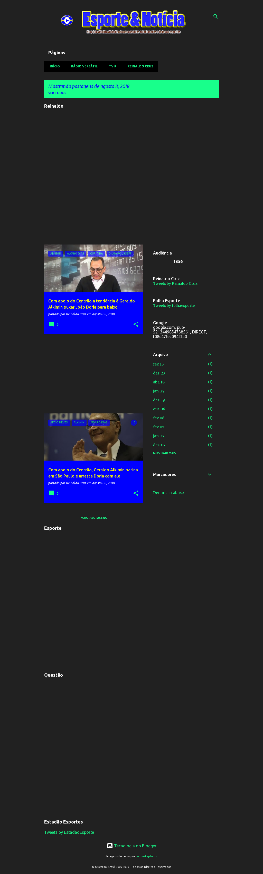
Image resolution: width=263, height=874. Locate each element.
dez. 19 (159, 400)
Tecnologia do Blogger (131, 845)
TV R (111, 66)
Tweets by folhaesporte (174, 305)
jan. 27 (158, 436)
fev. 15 (158, 364)
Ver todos (57, 93)
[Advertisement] (91, 374)
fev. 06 (158, 418)
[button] (136, 324)
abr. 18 (159, 382)
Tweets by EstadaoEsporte (69, 832)
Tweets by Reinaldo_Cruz (175, 283)
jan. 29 (159, 391)
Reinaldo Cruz (139, 66)
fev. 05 (158, 427)
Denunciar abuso (168, 492)
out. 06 (159, 409)
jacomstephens (146, 856)
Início (53, 66)
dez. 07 (159, 445)
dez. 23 (159, 373)
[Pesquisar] (216, 16)
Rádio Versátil (83, 66)
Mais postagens (94, 518)
